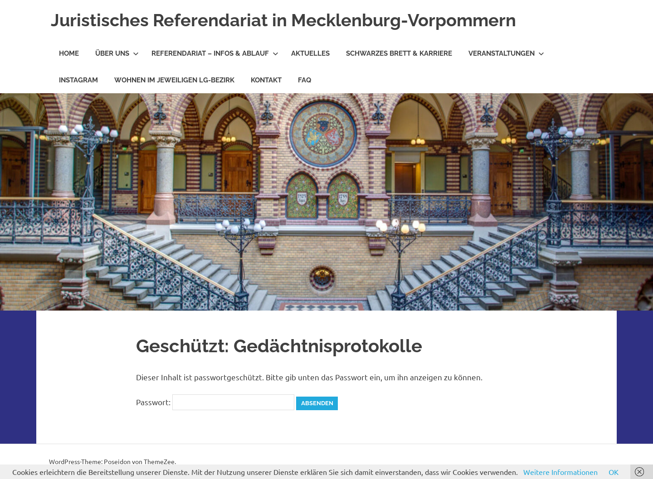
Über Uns (117, 53)
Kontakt (266, 80)
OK (614, 471)
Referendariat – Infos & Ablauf (214, 53)
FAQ (304, 80)
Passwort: (215, 402)
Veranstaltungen (506, 53)
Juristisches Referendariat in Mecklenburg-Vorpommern (283, 20)
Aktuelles (310, 53)
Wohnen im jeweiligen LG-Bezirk (174, 80)
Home (69, 53)
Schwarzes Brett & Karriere (399, 53)
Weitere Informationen (560, 471)
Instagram (78, 80)
